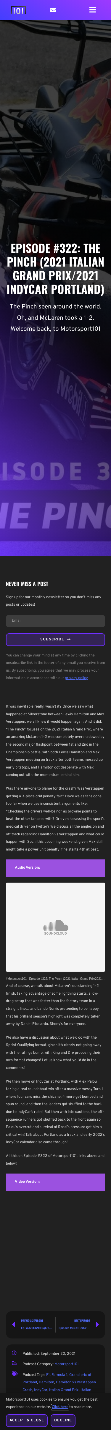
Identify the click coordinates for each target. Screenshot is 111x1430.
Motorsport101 (66, 1364)
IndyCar (40, 1390)
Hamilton (46, 1382)
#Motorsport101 (16, 978)
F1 (48, 1375)
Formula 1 (59, 1375)
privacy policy (76, 678)
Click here (60, 1407)
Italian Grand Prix (64, 1390)
